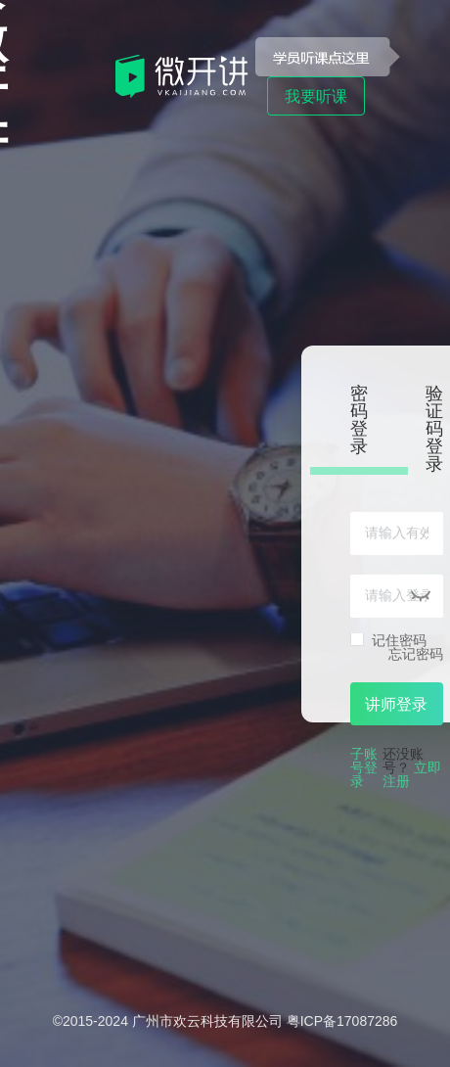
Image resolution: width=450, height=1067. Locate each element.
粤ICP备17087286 (342, 1021)
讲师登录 (396, 704)
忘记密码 (415, 654)
